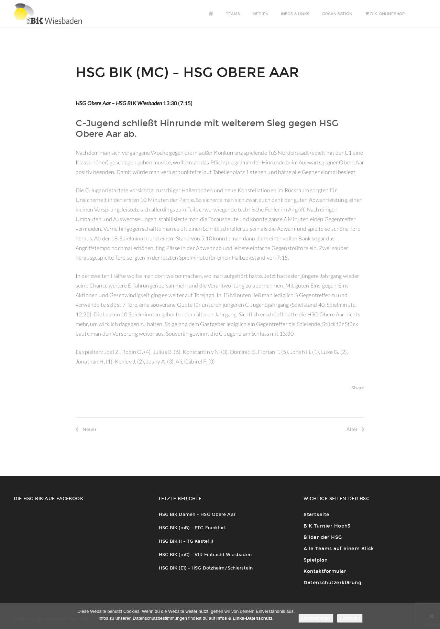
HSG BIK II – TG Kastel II (186, 541)
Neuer (86, 429)
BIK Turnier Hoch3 (327, 526)
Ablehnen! (350, 618)
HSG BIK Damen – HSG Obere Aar (197, 514)
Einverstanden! (316, 618)
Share (357, 387)
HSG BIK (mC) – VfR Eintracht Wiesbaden (205, 554)
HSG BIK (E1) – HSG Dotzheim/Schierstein (206, 568)
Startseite (317, 515)
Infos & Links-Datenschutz (244, 618)
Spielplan (316, 560)
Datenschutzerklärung (332, 583)
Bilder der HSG (323, 537)
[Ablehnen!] (431, 615)
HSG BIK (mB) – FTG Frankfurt (192, 527)
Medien (260, 14)
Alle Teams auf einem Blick (339, 549)
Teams (233, 14)
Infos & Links (295, 14)
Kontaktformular (325, 571)
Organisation (337, 14)
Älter (355, 429)
